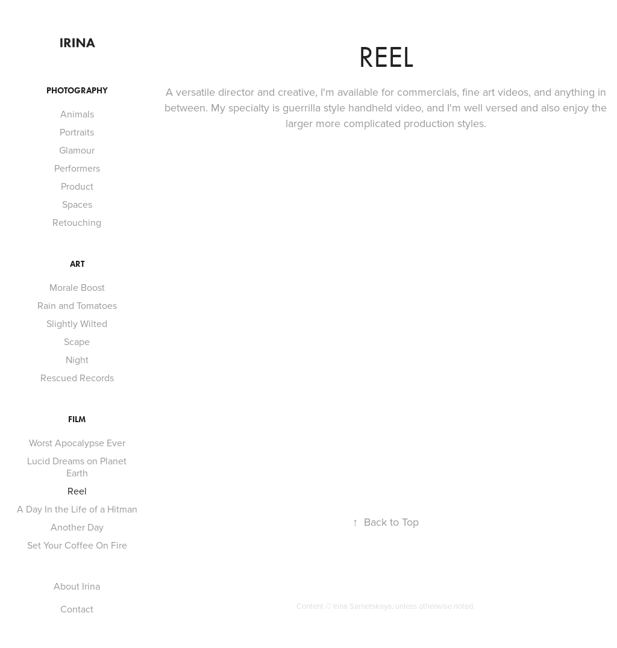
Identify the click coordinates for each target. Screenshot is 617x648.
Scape (77, 341)
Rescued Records (77, 377)
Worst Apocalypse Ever (77, 442)
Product (77, 186)
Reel (77, 490)
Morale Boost (77, 287)
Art (77, 264)
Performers (77, 168)
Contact (76, 608)
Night (77, 359)
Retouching (76, 222)
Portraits (77, 132)
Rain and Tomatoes (77, 305)
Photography (77, 91)
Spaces (77, 204)
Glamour (77, 150)
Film (77, 419)
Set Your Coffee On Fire (77, 545)
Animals (77, 113)
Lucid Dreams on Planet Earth (77, 466)
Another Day (77, 527)
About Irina (77, 586)
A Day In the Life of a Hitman (77, 509)
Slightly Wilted (76, 323)
